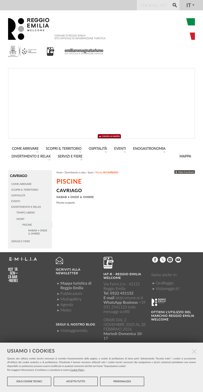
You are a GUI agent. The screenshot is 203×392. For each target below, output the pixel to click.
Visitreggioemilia (73, 329)
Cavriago (18, 175)
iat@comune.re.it (129, 296)
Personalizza (122, 382)
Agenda (66, 303)
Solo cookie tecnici (29, 382)
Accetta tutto (75, 382)
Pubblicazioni (71, 292)
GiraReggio (165, 281)
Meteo (65, 309)
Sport (90, 171)
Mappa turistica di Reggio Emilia (75, 284)
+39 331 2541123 (124, 303)
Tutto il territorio (184, 171)
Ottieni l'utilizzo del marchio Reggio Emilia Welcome (172, 314)
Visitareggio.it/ (168, 287)
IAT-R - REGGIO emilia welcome (122, 275)
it (188, 5)
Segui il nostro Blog (75, 323)
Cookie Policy (77, 371)
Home (59, 171)
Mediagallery (71, 297)
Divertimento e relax (75, 171)
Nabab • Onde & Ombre (75, 196)
